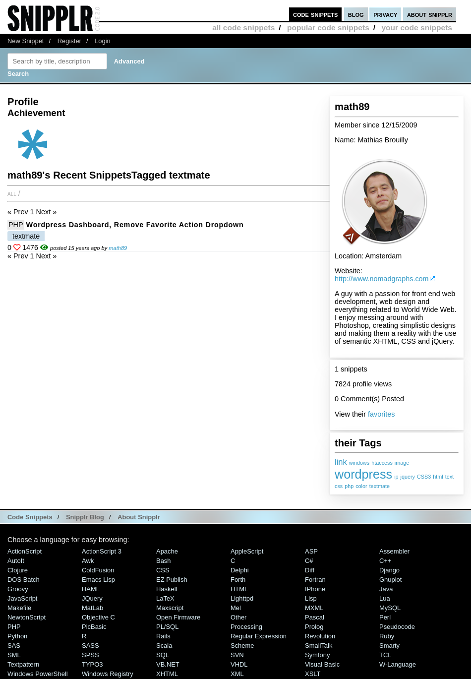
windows (359, 463)
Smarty (389, 645)
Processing (246, 626)
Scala (164, 645)
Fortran (315, 579)
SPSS (90, 655)
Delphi (240, 570)
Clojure (17, 570)
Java (386, 589)
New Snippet (25, 41)
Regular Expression (259, 636)
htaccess (382, 463)
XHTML (167, 674)
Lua (384, 598)
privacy (385, 14)
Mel (236, 608)
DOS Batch (23, 579)
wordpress (363, 474)
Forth (238, 579)
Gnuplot (390, 579)
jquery (408, 477)
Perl (385, 617)
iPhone (315, 589)
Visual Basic (322, 664)
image (402, 463)
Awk (88, 560)
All (11, 193)
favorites (381, 414)
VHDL (239, 664)
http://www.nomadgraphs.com (382, 279)
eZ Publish (171, 579)
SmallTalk (318, 645)
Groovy (17, 589)
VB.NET (167, 664)
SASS (90, 645)
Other (238, 617)
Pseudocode (397, 626)
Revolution (320, 636)
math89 (118, 248)
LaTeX (165, 598)
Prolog (314, 626)
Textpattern (23, 664)
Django (389, 570)
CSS (163, 570)
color (361, 486)
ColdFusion (98, 570)
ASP (311, 551)
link (341, 462)
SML (14, 655)
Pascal (314, 617)
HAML (91, 589)
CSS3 (424, 477)
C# (309, 560)
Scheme (242, 645)
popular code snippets (328, 27)
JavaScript (22, 598)
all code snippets (243, 27)
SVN (237, 655)
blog (356, 14)
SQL (162, 655)
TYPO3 (92, 664)
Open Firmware (178, 617)
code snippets (315, 14)
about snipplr (429, 14)
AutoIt (15, 560)
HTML (239, 589)
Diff (309, 570)
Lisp (311, 598)
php (349, 486)
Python (17, 636)
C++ (385, 560)
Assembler (394, 551)
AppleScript (247, 551)
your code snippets (416, 27)
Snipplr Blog (85, 517)
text (449, 477)
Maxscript (169, 608)
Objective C (98, 617)
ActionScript (24, 551)
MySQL (390, 608)
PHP (15, 225)
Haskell (166, 589)
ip (396, 477)
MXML (314, 608)
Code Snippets (30, 517)
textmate (379, 486)
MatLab (92, 608)
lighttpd (242, 598)
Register (69, 41)
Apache (167, 551)
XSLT (312, 674)
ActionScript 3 (101, 551)
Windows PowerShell (37, 674)
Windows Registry (107, 674)
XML (237, 674)
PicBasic (94, 626)
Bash (163, 560)
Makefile (19, 608)
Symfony (317, 655)
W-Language (397, 664)
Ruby (386, 636)
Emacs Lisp (98, 579)
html (438, 477)
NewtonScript (26, 617)
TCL (385, 655)
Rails (163, 636)
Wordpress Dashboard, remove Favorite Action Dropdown (135, 225)
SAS (13, 645)
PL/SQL (167, 626)
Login (103, 41)
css (339, 486)
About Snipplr (139, 517)
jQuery (92, 598)
